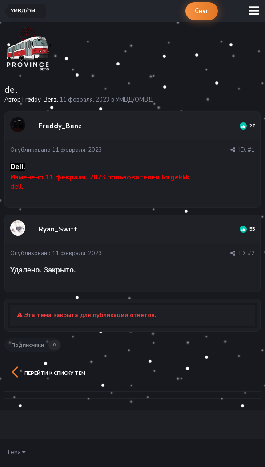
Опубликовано (56, 150)
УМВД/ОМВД (134, 100)
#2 (251, 253)
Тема (16, 452)
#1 (251, 150)
